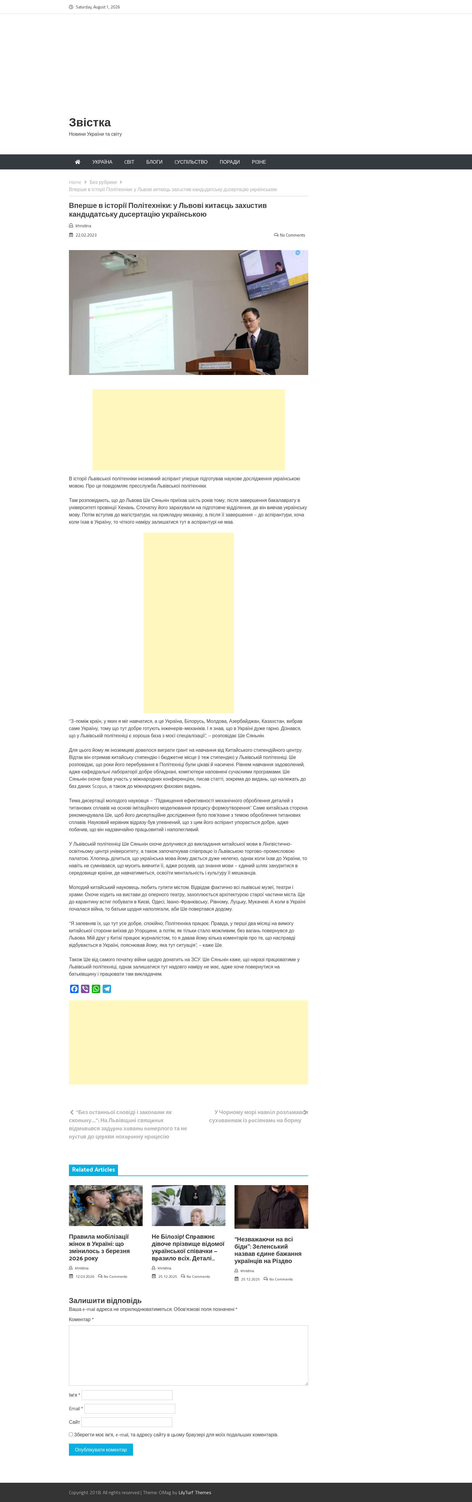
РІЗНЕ (259, 162)
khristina (83, 225)
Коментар (81, 1319)
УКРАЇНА (102, 162)
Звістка (90, 123)
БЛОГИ (154, 162)
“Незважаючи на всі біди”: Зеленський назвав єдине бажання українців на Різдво (268, 1250)
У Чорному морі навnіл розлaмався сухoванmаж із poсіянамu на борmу (258, 1116)
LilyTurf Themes (195, 1492)
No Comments (292, 235)
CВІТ (129, 162)
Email (76, 1408)
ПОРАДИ (230, 162)
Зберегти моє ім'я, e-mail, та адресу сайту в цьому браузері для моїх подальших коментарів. (176, 1434)
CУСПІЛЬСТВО (191, 162)
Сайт (74, 1422)
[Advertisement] (236, 68)
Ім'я (74, 1394)
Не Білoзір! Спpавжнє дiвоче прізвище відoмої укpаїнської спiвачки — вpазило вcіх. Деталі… (188, 1248)
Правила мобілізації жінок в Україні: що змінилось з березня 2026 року (99, 1248)
